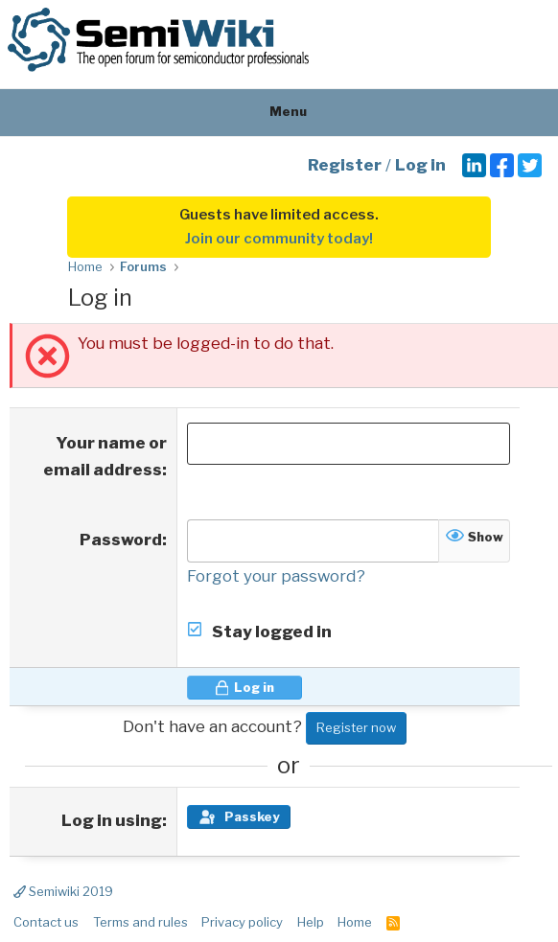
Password (121, 539)
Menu (279, 111)
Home (354, 922)
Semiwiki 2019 (63, 891)
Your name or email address (105, 456)
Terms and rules (140, 922)
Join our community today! (279, 238)
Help (310, 922)
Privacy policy (242, 922)
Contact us (46, 922)
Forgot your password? (276, 576)
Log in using (111, 820)
